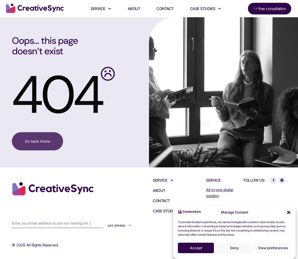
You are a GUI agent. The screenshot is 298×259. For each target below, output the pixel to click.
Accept (196, 248)
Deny (234, 248)
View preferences (273, 248)
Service (101, 8)
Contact (165, 8)
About (134, 8)
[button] (288, 212)
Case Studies (205, 8)
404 (56, 95)
